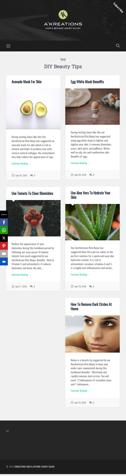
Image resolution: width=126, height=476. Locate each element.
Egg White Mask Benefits (87, 83)
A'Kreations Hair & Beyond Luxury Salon (34, 468)
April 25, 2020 (21, 178)
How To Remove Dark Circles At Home (90, 308)
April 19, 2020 (80, 289)
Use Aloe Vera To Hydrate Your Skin (90, 197)
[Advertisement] (63, 444)
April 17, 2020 (21, 289)
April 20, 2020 (81, 177)
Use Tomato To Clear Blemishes (31, 195)
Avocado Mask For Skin (26, 83)
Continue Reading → (22, 166)
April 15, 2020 (80, 405)
